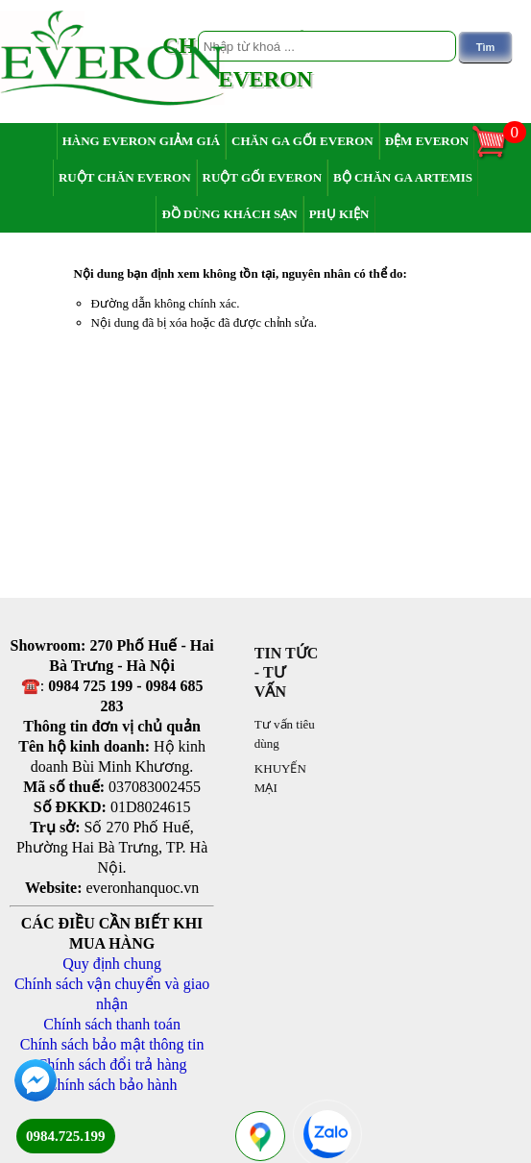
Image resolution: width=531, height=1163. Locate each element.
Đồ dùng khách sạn (229, 214)
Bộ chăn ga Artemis (402, 177)
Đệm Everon (427, 141)
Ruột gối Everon (263, 177)
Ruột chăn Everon (125, 177)
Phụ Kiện (339, 214)
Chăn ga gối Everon (302, 141)
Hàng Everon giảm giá (141, 141)
